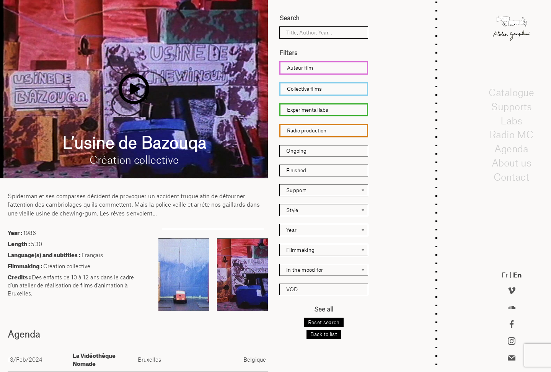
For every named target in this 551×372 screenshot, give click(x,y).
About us (511, 162)
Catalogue (511, 92)
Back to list (323, 334)
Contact (511, 177)
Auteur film (300, 68)
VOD (292, 289)
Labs (511, 120)
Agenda (511, 148)
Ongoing (296, 151)
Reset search (324, 322)
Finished (296, 170)
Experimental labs (307, 110)
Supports (511, 106)
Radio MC (511, 134)
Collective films (304, 89)
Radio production (306, 130)
